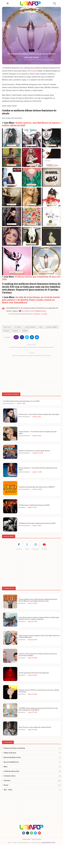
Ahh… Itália (32, 790)
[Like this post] (17, 337)
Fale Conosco (36, 839)
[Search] (54, 3)
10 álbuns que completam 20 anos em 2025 (34, 505)
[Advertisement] (31, 374)
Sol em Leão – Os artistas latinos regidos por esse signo (39, 414)
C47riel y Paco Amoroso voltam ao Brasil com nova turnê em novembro (38, 654)
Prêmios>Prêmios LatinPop (32, 748)
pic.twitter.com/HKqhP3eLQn (33, 311)
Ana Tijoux (7, 327)
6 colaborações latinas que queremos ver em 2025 (21, 401)
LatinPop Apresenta (32, 771)
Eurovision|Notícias (32, 762)
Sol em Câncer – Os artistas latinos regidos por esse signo (38, 432)
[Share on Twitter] (27, 337)
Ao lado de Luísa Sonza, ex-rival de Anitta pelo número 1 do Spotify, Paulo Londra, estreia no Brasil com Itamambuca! (31, 300)
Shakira (24, 331)
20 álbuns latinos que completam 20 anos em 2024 (37, 523)
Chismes (32, 780)
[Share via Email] (37, 337)
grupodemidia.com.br (48, 842)
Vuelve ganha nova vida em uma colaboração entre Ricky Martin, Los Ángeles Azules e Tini (38, 600)
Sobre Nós (26, 839)
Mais (32, 767)
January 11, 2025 (40, 314)
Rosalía (33, 71)
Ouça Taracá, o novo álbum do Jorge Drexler (35, 727)
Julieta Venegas (30, 327)
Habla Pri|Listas (32, 753)
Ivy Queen (18, 327)
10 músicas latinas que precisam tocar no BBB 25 (37, 487)
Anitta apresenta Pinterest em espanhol (34, 673)
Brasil (32, 785)
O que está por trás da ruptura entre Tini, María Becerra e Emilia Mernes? (39, 636)
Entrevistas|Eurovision (32, 757)
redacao (19, 60)
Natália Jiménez (51, 327)
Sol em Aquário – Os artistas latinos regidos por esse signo (38, 469)
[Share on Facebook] (22, 337)
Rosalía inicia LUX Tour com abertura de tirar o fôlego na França (39, 691)
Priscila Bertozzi (10, 403)
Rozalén (15, 331)
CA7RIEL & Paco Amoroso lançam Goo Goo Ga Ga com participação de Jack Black (38, 709)
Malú (41, 327)
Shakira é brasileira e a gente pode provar (34, 451)
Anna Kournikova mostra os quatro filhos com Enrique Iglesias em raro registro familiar (39, 618)
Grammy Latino (32, 776)
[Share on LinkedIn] (32, 337)
